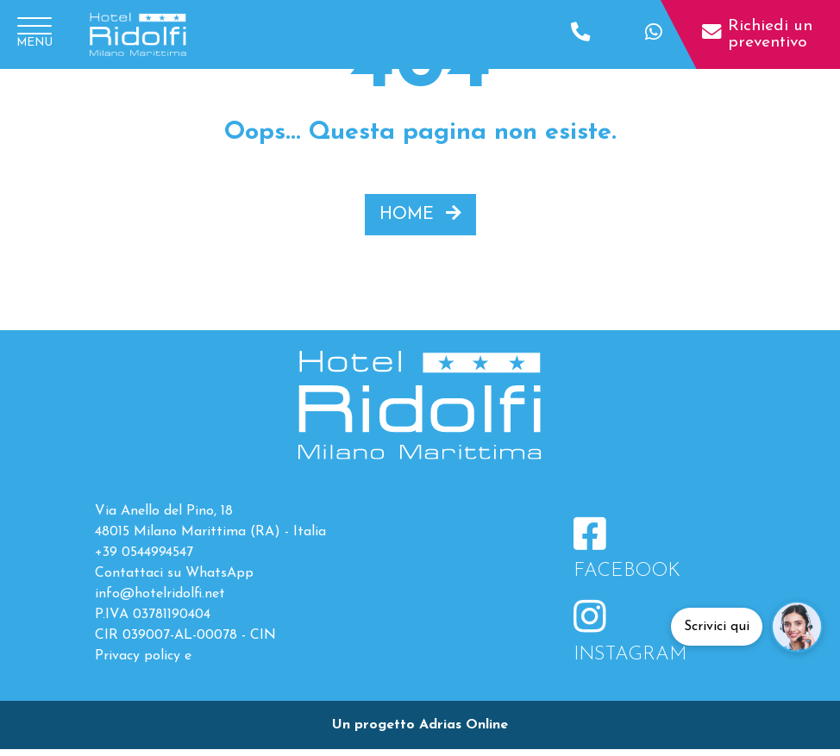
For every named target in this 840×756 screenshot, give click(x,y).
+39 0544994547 (144, 552)
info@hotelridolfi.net (160, 594)
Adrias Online (463, 725)
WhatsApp (219, 573)
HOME (420, 213)
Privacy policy (137, 656)
